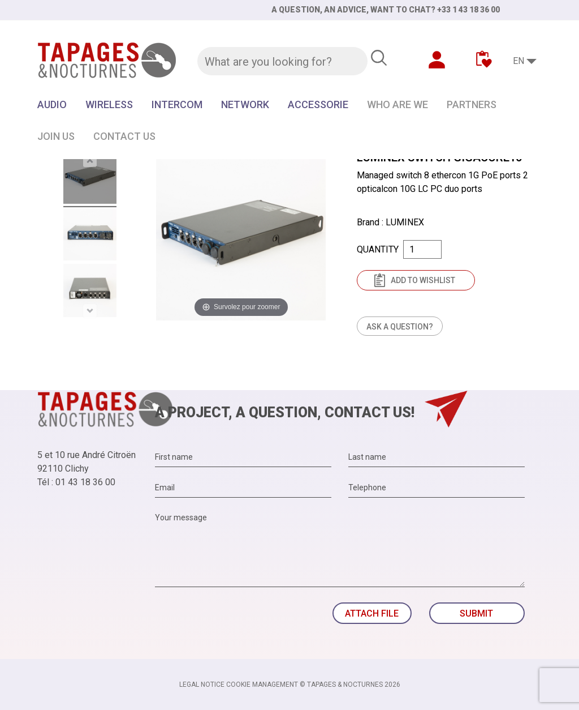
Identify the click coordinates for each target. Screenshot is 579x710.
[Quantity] (422, 249)
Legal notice (201, 684)
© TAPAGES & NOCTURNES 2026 (350, 684)
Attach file (372, 613)
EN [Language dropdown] (518, 60)
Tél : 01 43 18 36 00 (76, 482)
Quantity (378, 249)
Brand (368, 222)
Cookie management (262, 684)
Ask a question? (399, 326)
